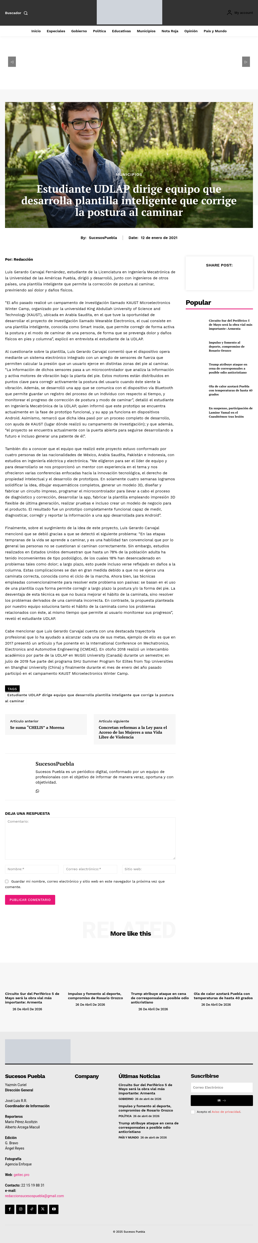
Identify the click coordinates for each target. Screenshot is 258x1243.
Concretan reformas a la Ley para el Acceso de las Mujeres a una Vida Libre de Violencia (133, 732)
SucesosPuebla (103, 238)
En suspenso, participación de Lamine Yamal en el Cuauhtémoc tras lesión (230, 412)
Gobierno (126, 1098)
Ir (222, 1100)
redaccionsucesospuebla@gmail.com (34, 1195)
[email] (222, 1087)
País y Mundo (129, 1137)
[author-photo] (8, 1008)
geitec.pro (21, 1174)
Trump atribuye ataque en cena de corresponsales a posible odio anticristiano (227, 368)
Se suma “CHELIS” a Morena (37, 727)
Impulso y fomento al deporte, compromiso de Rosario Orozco (231, 346)
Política (125, 1115)
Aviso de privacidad (226, 1111)
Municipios (129, 175)
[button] (17, 13)
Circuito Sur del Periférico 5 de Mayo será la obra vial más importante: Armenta (230, 324)
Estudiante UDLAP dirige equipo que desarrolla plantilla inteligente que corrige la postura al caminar (89, 698)
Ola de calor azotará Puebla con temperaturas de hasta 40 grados (230, 390)
